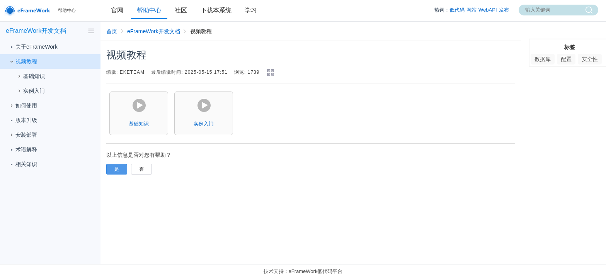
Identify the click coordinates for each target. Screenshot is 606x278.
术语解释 (22, 150)
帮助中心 (149, 10)
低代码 (457, 10)
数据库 (543, 59)
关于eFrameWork (33, 47)
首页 (111, 31)
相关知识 (22, 164)
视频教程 (22, 62)
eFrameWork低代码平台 (316, 271)
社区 (181, 10)
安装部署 (22, 135)
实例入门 (30, 91)
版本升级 (22, 120)
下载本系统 (216, 10)
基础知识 (30, 76)
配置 (566, 59)
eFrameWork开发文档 (153, 31)
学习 (251, 10)
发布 (504, 10)
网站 (471, 10)
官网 (117, 10)
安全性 (590, 59)
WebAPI (487, 10)
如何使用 (22, 106)
